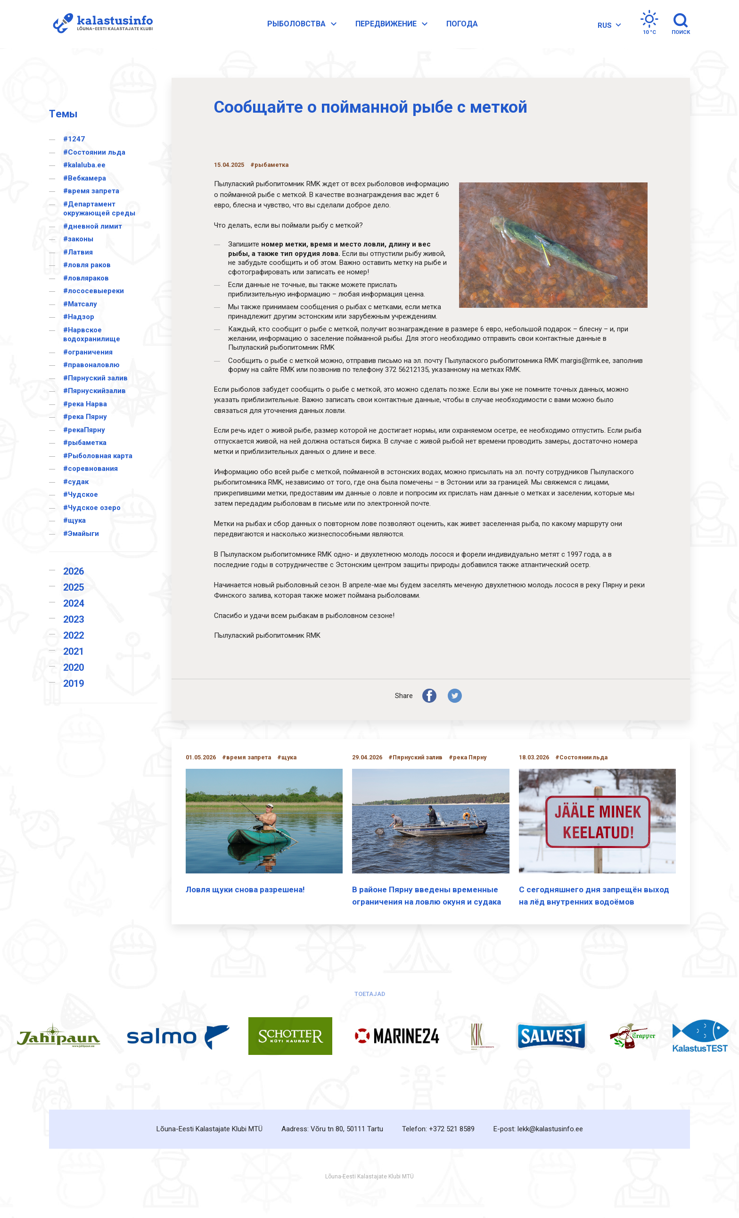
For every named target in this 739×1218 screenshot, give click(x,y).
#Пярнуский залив (95, 378)
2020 (73, 667)
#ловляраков (86, 278)
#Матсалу (80, 304)
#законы (78, 239)
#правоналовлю (91, 365)
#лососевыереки (93, 291)
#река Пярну (85, 416)
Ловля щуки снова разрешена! (245, 889)
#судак (76, 481)
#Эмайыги (81, 533)
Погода (468, 29)
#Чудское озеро (92, 507)
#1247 (74, 139)
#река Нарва (85, 404)
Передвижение (398, 29)
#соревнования (90, 468)
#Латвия (78, 252)
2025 (73, 587)
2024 (73, 603)
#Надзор (78, 317)
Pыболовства (309, 29)
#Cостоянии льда (94, 152)
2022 (73, 635)
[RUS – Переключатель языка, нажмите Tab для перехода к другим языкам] (604, 30)
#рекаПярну (84, 430)
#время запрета (91, 191)
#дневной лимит (92, 226)
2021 (73, 651)
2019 (73, 683)
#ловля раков (87, 265)
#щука (74, 520)
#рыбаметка (85, 442)
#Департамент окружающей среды (99, 209)
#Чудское (80, 494)
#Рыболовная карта (97, 456)
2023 (73, 619)
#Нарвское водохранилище (91, 335)
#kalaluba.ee (84, 165)
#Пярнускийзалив (94, 391)
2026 (73, 571)
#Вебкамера (84, 178)
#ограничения (88, 352)
